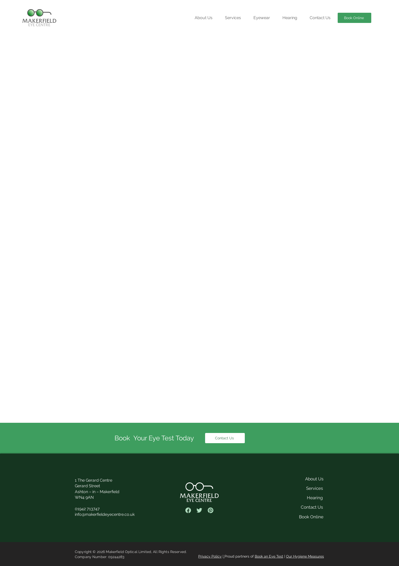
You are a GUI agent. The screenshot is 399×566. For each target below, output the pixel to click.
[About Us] (308, 478)
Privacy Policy (210, 556)
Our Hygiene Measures (305, 556)
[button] (233, 18)
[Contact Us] (225, 438)
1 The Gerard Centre (93, 480)
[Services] (302, 488)
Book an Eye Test (269, 556)
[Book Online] (354, 18)
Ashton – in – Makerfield (97, 491)
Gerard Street (87, 485)
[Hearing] (302, 497)
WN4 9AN (84, 497)
